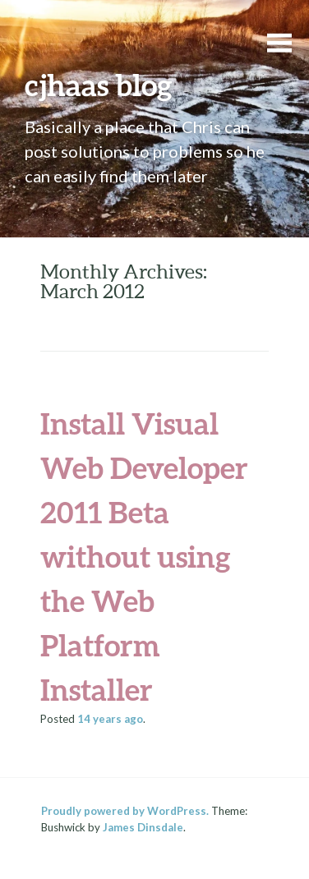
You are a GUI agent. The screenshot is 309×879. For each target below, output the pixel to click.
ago (110, 718)
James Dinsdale (143, 827)
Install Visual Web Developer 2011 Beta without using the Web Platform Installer (144, 556)
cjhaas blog (99, 85)
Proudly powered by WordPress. (125, 810)
